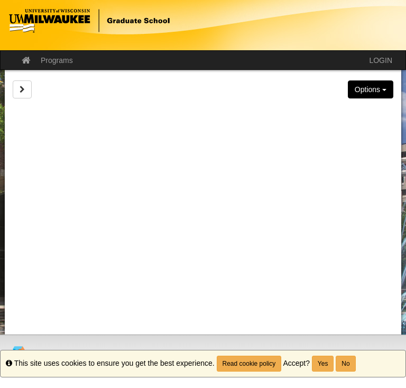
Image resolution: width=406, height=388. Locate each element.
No (345, 363)
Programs (57, 60)
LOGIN (380, 60)
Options (370, 89)
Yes (323, 363)
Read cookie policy (249, 363)
